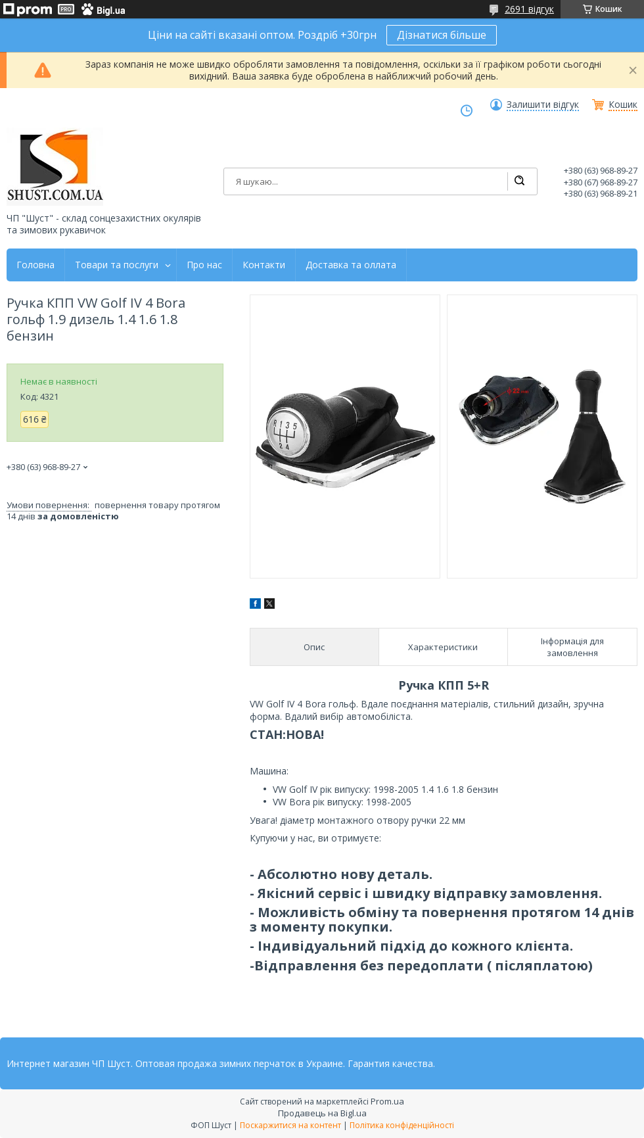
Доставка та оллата (351, 265)
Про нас (204, 265)
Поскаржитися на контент (290, 1125)
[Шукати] (519, 181)
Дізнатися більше (441, 35)
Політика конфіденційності (402, 1125)
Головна (35, 265)
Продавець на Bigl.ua (322, 1113)
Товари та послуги (116, 265)
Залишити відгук (543, 104)
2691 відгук (529, 9)
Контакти (263, 265)
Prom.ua (387, 1101)
